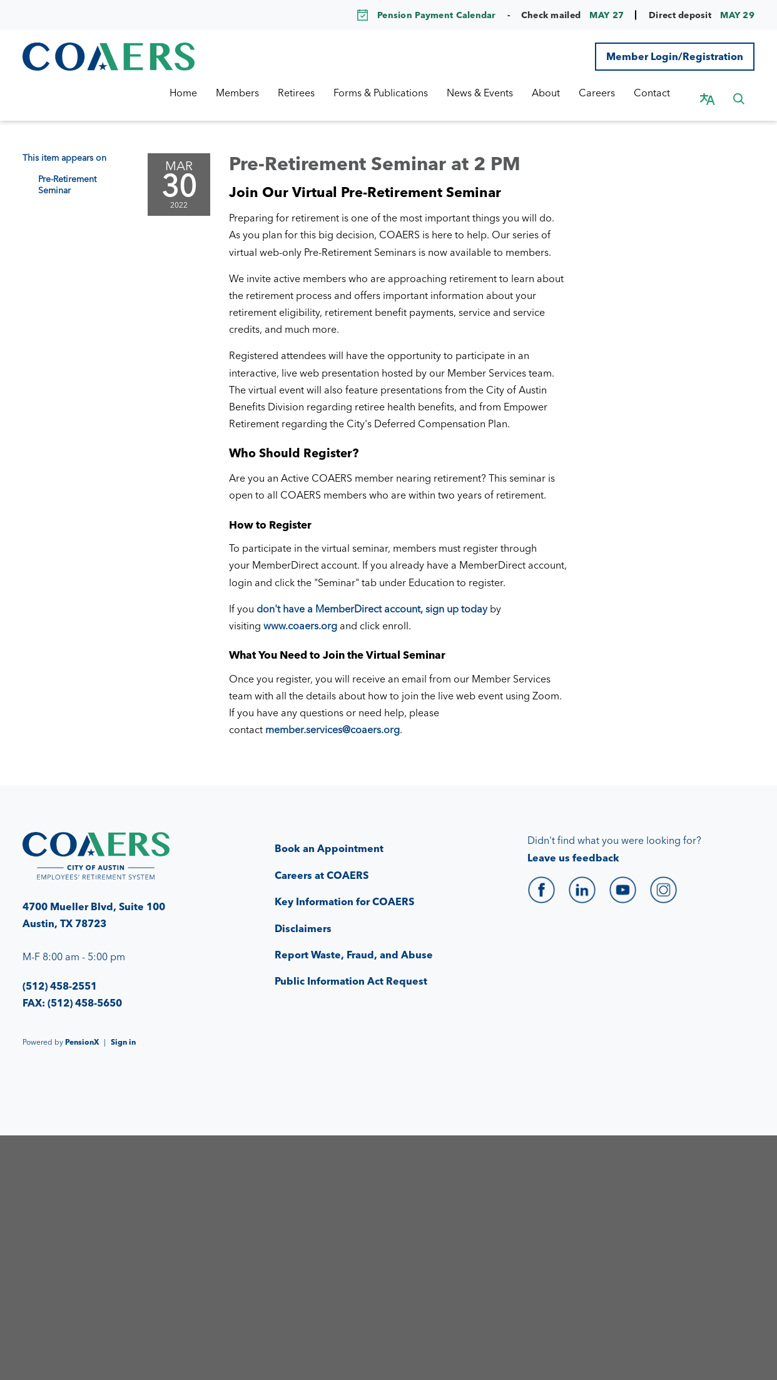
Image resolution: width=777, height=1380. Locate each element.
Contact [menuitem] (664, 92)
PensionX (82, 1029)
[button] (738, 92)
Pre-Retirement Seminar (67, 172)
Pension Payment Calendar (436, 15)
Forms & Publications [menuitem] (393, 92)
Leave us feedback (573, 845)
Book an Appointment (329, 836)
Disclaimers (303, 916)
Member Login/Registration (674, 56)
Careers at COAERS (321, 862)
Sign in (123, 1029)
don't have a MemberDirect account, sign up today (371, 596)
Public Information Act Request (351, 968)
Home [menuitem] (196, 92)
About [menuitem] (558, 92)
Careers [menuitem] (609, 92)
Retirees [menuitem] (308, 92)
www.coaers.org (300, 613)
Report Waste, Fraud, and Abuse (354, 942)
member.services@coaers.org (332, 717)
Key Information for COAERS (344, 889)
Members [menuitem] (250, 92)
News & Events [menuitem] (492, 92)
